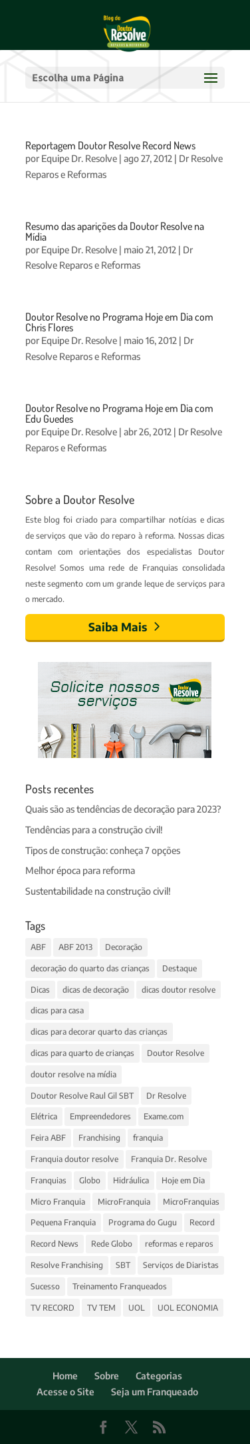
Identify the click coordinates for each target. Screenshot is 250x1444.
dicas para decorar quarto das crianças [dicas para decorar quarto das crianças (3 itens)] (99, 1032)
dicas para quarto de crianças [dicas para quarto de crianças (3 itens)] (82, 1053)
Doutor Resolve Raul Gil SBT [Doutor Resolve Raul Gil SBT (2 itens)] (82, 1096)
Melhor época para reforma (80, 870)
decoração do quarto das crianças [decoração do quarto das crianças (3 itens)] (90, 968)
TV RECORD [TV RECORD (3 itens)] (52, 1308)
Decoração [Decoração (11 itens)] (123, 947)
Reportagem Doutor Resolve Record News (110, 145)
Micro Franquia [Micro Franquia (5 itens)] (58, 1202)
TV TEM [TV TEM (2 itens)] (101, 1308)
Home (65, 1375)
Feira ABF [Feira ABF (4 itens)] (48, 1138)
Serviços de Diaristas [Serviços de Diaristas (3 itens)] (181, 1265)
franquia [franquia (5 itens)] (148, 1138)
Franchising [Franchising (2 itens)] (99, 1138)
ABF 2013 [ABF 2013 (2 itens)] (75, 947)
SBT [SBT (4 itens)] (123, 1265)
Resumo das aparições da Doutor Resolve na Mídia (114, 231)
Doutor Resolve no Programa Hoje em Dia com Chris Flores (119, 322)
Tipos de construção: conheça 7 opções (102, 850)
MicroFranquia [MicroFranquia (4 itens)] (124, 1202)
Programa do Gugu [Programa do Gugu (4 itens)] (142, 1222)
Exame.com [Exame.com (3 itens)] (164, 1116)
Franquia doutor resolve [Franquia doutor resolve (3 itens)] (74, 1159)
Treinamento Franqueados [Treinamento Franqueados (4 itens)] (119, 1286)
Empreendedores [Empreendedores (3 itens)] (100, 1116)
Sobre (106, 1375)
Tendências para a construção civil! (94, 829)
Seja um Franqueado (154, 1391)
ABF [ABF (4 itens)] (38, 947)
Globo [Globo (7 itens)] (89, 1180)
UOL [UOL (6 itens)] (136, 1308)
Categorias (159, 1375)
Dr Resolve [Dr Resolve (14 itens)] (166, 1096)
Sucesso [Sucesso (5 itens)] (45, 1286)
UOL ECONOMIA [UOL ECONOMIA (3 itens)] (188, 1308)
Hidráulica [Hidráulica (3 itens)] (131, 1180)
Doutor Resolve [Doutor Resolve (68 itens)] (175, 1053)
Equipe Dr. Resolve (79, 158)
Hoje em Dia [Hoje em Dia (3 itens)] (183, 1180)
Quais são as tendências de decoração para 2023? (123, 809)
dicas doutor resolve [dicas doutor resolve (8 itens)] (178, 990)
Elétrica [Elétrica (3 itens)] (44, 1116)
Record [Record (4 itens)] (202, 1222)
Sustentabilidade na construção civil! (98, 891)
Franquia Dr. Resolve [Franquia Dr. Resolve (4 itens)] (169, 1159)
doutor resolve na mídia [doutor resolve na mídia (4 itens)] (73, 1074)
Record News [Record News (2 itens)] (54, 1244)
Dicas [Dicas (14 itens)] (40, 990)
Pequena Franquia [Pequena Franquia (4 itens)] (63, 1222)
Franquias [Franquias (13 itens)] (48, 1180)
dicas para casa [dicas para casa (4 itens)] (57, 1010)
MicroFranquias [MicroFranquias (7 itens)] (191, 1202)
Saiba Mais (117, 626)
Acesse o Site (65, 1391)
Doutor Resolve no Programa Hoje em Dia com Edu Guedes (119, 413)
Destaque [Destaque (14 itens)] (179, 968)
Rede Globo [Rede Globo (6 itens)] (111, 1244)
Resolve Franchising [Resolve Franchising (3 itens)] (67, 1265)
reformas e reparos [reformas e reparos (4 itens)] (179, 1244)
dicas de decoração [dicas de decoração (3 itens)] (95, 990)
